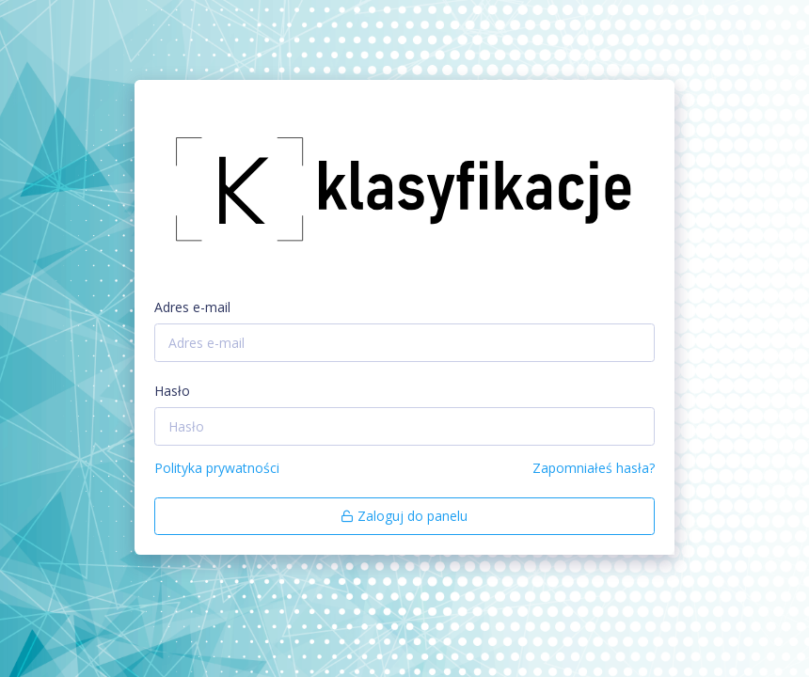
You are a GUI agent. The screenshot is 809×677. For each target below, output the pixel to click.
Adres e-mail (192, 307)
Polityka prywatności (216, 468)
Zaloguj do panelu (404, 516)
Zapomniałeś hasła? (593, 468)
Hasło (172, 391)
